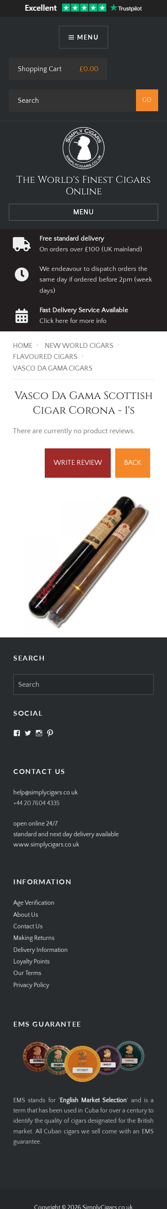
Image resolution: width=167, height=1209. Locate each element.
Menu (87, 37)
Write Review (78, 463)
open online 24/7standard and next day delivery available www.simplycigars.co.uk (66, 834)
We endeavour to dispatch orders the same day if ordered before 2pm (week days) (95, 279)
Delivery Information (40, 950)
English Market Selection (93, 1100)
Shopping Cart (40, 69)
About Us (25, 915)
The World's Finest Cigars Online (83, 185)
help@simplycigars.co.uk (45, 792)
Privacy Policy (31, 985)
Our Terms (27, 973)
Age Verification (33, 903)
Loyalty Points (31, 961)
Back (132, 463)
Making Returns (33, 938)
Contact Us (28, 926)
